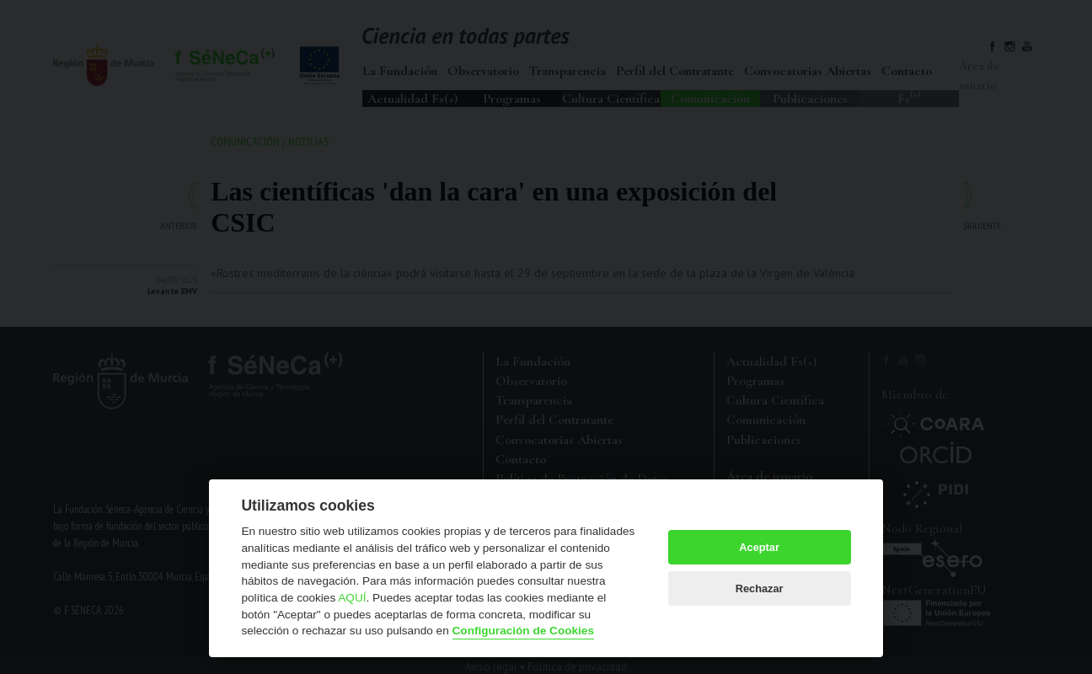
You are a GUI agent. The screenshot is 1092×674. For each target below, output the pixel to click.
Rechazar (760, 588)
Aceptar (759, 547)
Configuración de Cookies (523, 630)
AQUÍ (352, 597)
